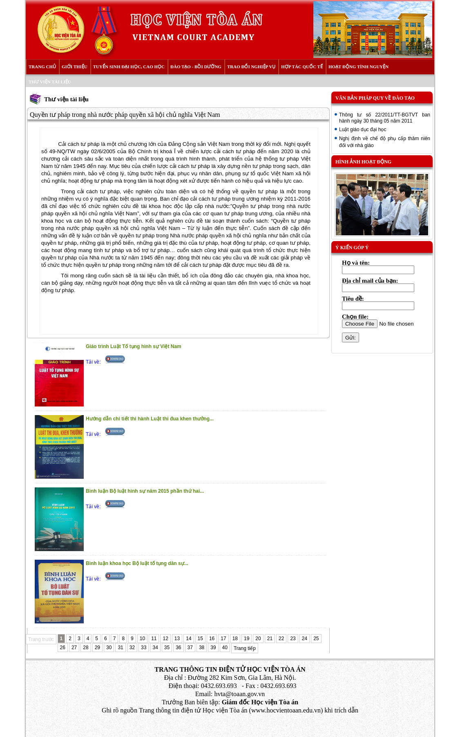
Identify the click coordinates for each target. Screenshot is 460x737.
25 (316, 638)
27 (74, 647)
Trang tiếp (245, 648)
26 (62, 647)
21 (269, 638)
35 (167, 647)
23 (292, 638)
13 (177, 638)
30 (109, 647)
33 (143, 647)
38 (201, 647)
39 (213, 647)
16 (211, 638)
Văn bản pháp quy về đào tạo (375, 98)
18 (235, 638)
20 (258, 638)
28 (85, 647)
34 (155, 647)
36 (178, 647)
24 (304, 638)
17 (223, 638)
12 (165, 638)
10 (142, 638)
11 (153, 638)
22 (281, 638)
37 (190, 647)
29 (97, 647)
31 (120, 647)
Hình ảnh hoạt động (363, 162)
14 (188, 638)
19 (246, 638)
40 (225, 647)
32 (132, 647)
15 (200, 638)
